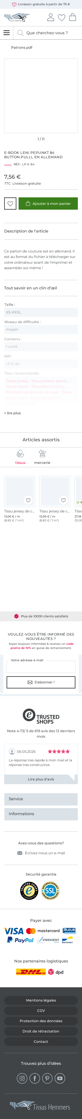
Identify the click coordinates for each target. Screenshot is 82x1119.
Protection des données (41, 1021)
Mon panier (72, 16)
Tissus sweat (17, 386)
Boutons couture (21, 403)
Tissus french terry (47, 386)
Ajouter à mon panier (48, 203)
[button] (10, 203)
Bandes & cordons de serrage (32, 392)
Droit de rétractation (41, 1031)
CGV (41, 1011)
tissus (20, 457)
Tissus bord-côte (44, 398)
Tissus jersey (17, 381)
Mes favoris (61, 17)
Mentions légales (41, 1000)
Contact (41, 1042)
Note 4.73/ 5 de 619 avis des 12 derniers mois (41, 734)
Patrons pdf (21, 47)
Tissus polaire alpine (49, 381)
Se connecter (50, 16)
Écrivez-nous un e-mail (41, 853)
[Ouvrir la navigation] (6, 33)
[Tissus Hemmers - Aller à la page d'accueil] (40, 1106)
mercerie (42, 457)
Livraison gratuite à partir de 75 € (41, 4)
